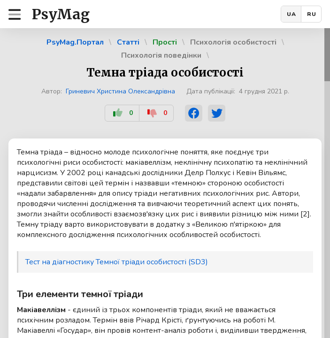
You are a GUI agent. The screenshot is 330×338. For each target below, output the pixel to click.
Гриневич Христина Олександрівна (120, 91)
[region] (165, 183)
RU (311, 14)
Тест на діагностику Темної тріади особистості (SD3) (116, 262)
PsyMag (61, 14)
